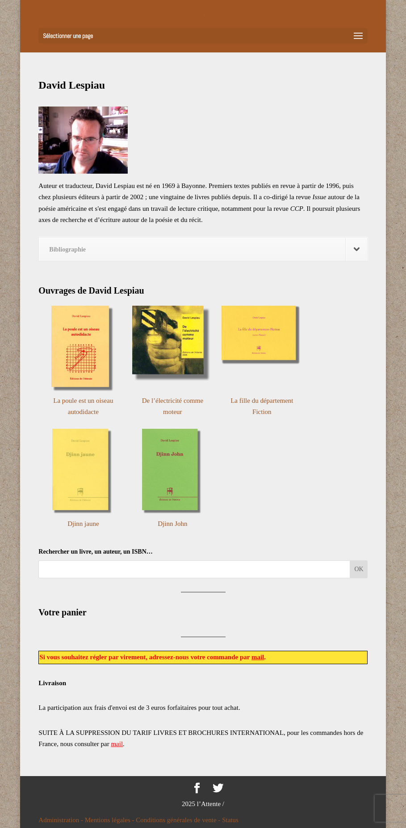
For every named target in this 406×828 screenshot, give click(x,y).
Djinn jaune (83, 523)
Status (230, 820)
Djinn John (172, 523)
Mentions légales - (110, 820)
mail (257, 657)
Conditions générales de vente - (179, 820)
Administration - (61, 820)
